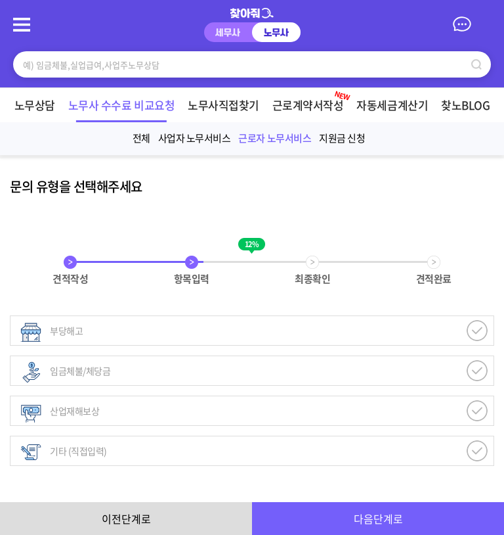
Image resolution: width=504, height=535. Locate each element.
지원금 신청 (342, 138)
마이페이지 (484, 23)
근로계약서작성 (291, 100)
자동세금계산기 (372, 105)
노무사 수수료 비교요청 (100, 105)
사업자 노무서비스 (194, 138)
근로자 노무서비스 (274, 138)
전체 (141, 138)
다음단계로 (378, 518)
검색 (476, 64)
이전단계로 (126, 518)
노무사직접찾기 (203, 105)
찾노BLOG (445, 105)
